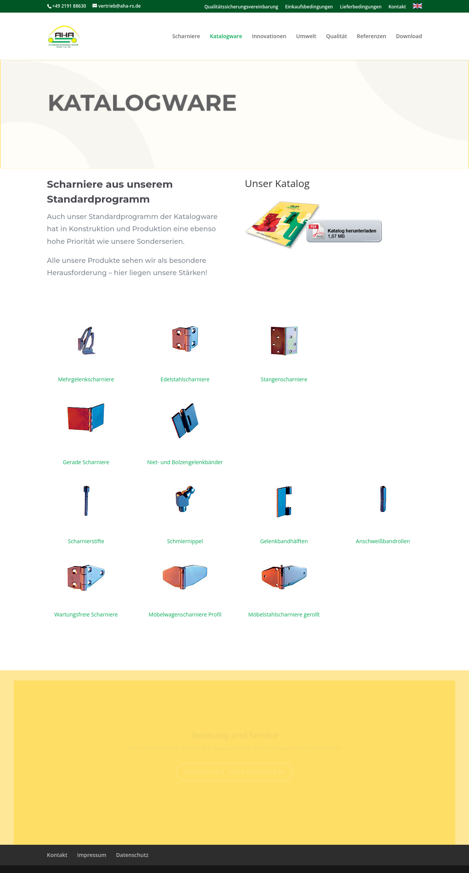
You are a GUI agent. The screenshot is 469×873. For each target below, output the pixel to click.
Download (409, 37)
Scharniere (186, 37)
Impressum (91, 854)
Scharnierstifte (86, 541)
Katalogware (226, 37)
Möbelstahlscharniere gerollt (284, 614)
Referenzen (371, 37)
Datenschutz (132, 854)
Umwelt (306, 37)
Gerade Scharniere (86, 462)
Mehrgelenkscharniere (86, 379)
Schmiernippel (185, 541)
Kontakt (397, 7)
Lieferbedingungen (361, 7)
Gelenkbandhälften (284, 541)
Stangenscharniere (283, 379)
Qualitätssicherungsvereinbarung (241, 7)
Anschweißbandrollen (383, 541)
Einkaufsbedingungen (309, 7)
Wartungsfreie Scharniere (86, 614)
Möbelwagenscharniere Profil (185, 614)
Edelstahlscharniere (184, 379)
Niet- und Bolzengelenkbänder (185, 462)
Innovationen (269, 37)
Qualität (336, 37)
